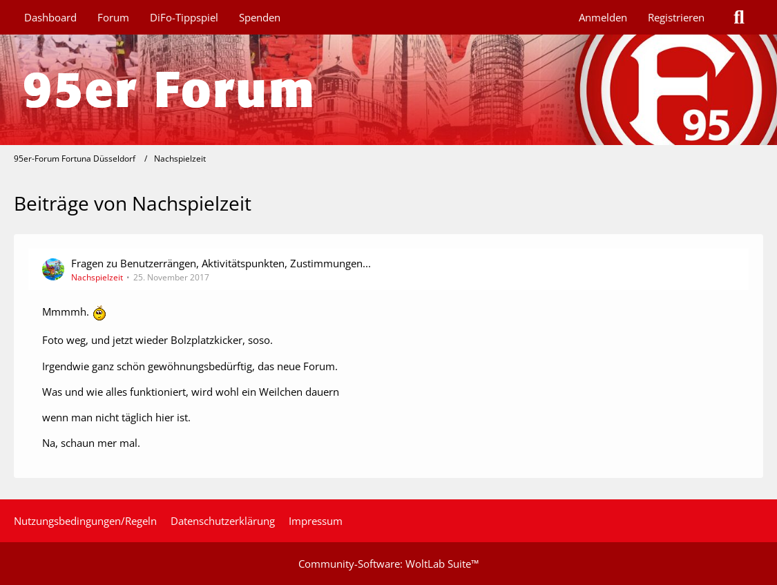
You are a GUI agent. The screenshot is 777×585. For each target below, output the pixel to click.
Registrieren (676, 17)
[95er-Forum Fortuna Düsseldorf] (388, 89)
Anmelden (603, 17)
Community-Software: (388, 563)
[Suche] (739, 17)
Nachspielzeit (97, 277)
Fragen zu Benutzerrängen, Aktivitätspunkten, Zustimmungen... (221, 263)
